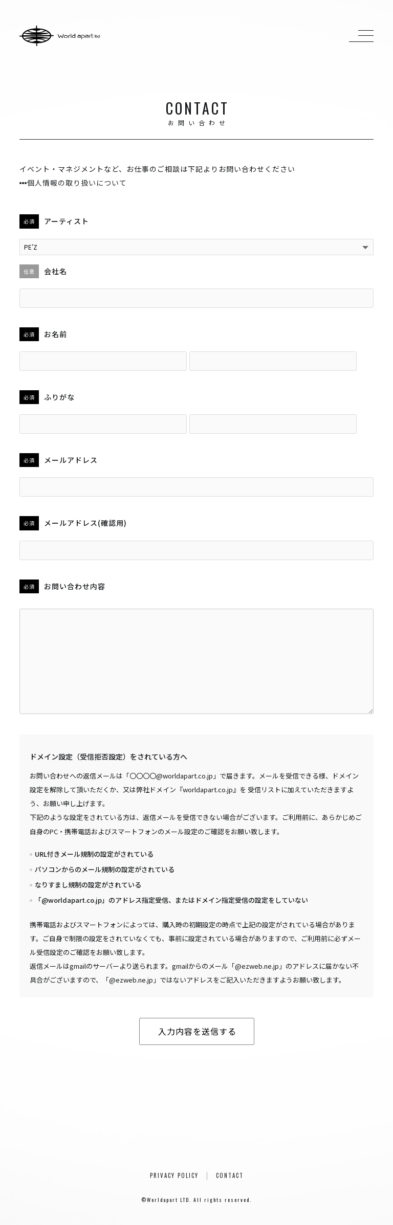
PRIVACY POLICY (174, 1175)
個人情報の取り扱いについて (73, 182)
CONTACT (230, 1175)
